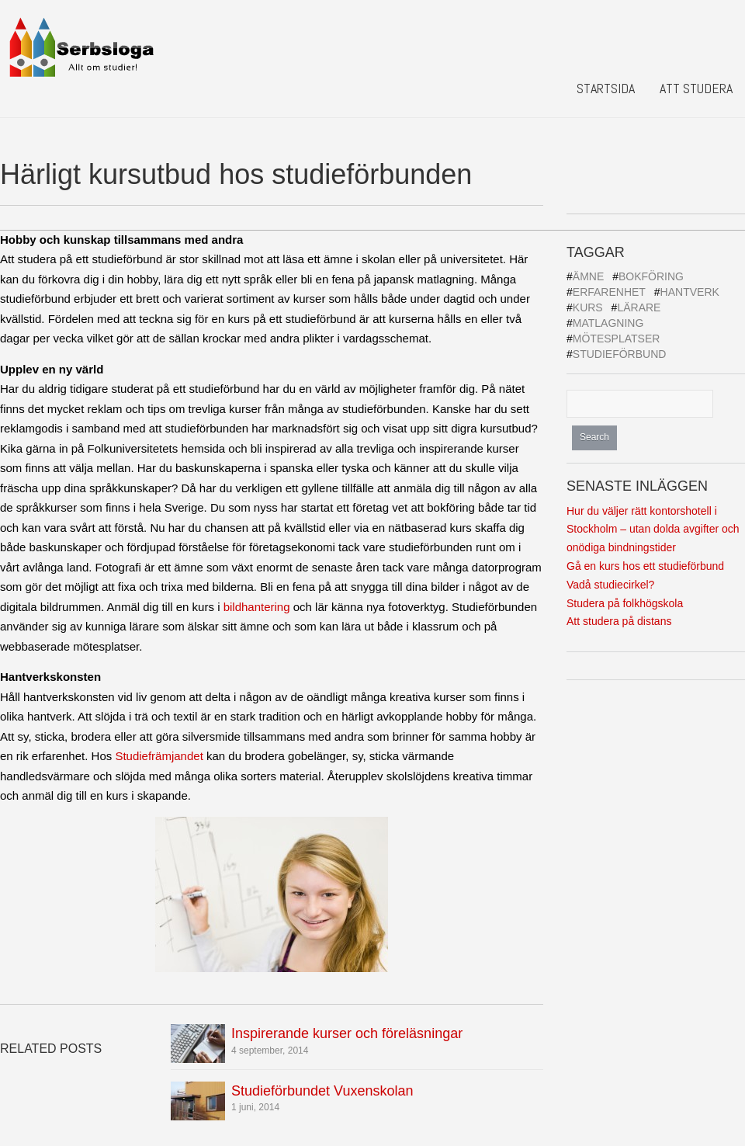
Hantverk (689, 292)
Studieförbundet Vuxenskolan (322, 1091)
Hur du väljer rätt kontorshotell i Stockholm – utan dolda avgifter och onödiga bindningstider (653, 529)
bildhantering (257, 606)
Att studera (696, 88)
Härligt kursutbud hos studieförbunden (236, 174)
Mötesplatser (616, 338)
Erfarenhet (609, 292)
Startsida (606, 88)
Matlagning (608, 323)
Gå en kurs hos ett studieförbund (645, 566)
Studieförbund (620, 354)
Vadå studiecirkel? (610, 584)
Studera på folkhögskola (625, 603)
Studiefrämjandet (159, 755)
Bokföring (651, 276)
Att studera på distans (619, 621)
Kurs (588, 307)
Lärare (638, 307)
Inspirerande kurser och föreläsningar (347, 1033)
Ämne (588, 276)
